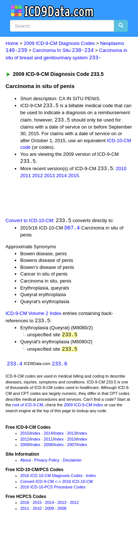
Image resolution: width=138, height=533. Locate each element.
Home (12, 43)
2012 (37, 177)
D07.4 (72, 229)
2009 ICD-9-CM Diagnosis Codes (59, 43)
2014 (61, 177)
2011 (25, 177)
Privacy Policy (46, 462)
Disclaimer (72, 462)
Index (35, 436)
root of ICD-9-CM (27, 407)
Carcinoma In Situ (63, 50)
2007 (71, 447)
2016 (24, 505)
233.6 (59, 365)
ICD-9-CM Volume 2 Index (33, 315)
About (25, 462)
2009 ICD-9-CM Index (83, 407)
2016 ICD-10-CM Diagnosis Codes (51, 478)
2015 (73, 177)
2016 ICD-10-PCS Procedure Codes (52, 489)
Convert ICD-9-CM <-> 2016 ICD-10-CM (56, 484)
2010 (121, 170)
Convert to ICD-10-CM (29, 222)
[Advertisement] (59, 198)
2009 (24, 447)
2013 (49, 177)
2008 (48, 447)
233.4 (14, 365)
